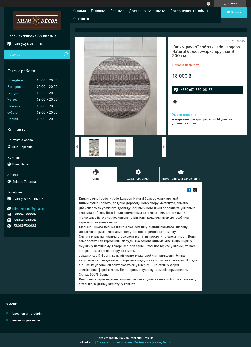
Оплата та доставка (25, 320)
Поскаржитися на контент (114, 342)
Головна (98, 10)
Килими (79, 10)
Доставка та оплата (147, 10)
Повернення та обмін (189, 10)
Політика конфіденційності (152, 342)
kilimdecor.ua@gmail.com (30, 209)
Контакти (80, 18)
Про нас (117, 10)
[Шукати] (65, 54)
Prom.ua (148, 338)
